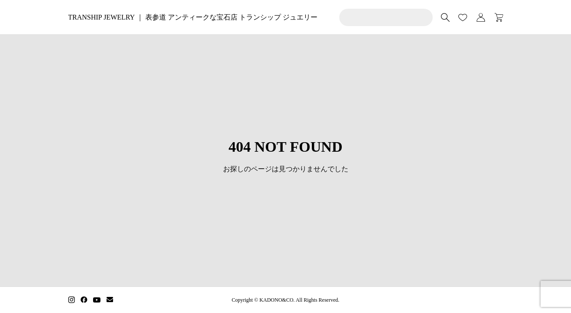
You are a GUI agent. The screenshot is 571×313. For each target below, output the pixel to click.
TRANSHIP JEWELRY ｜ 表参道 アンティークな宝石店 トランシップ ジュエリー (192, 17)
